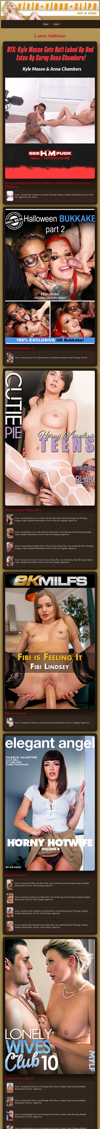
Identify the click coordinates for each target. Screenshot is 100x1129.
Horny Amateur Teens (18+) (23, 510)
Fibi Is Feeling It (15, 713)
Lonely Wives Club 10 (19, 1078)
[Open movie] (50, 111)
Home (46, 24)
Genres (56, 24)
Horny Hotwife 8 (16, 875)
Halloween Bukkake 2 (19, 348)
